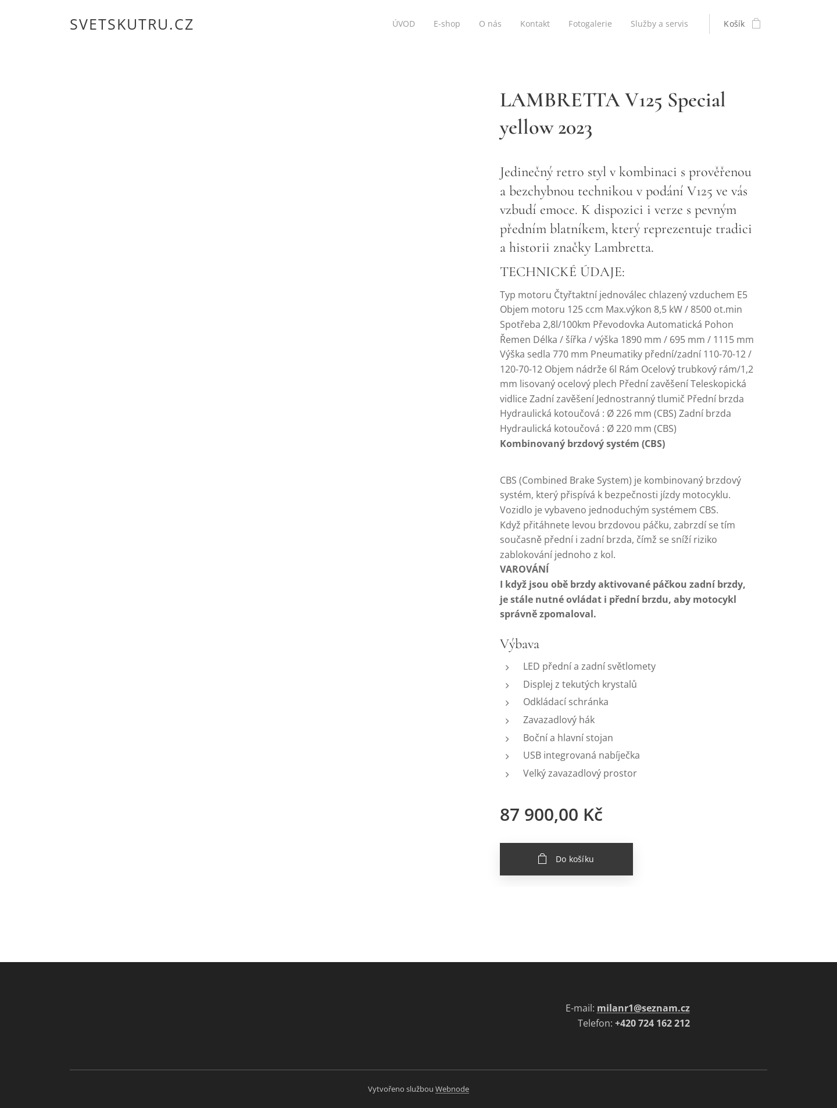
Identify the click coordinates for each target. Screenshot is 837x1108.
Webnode (452, 1089)
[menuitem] (400, 23)
